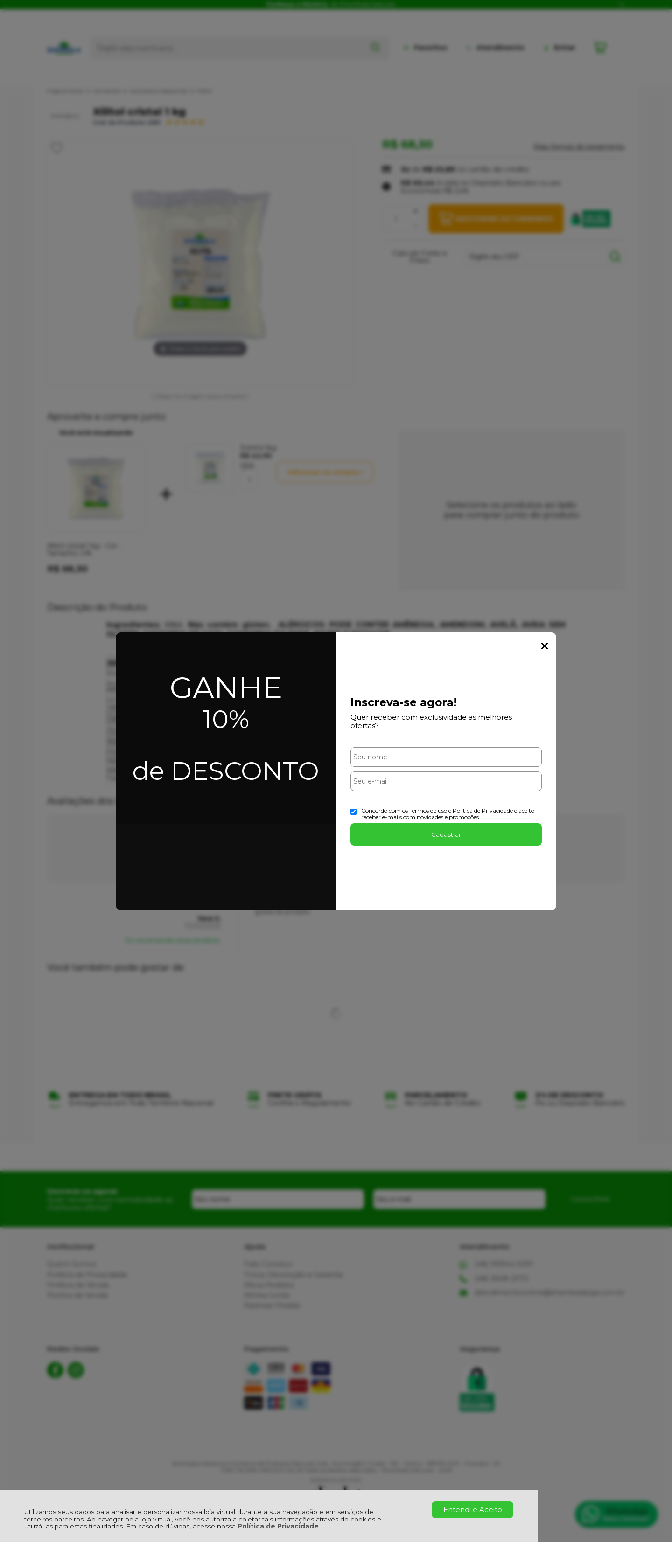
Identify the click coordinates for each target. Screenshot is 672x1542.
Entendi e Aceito (472, 1509)
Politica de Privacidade (483, 810)
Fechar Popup (544, 646)
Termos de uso (428, 810)
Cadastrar (446, 834)
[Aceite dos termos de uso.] (353, 812)
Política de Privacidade (278, 1526)
